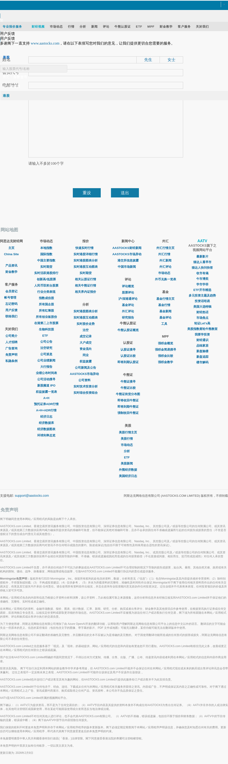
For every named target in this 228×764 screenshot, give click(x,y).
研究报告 (128, 317)
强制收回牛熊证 (128, 413)
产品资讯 (11, 265)
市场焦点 (202, 317)
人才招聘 (11, 342)
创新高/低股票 (46, 279)
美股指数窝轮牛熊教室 (202, 329)
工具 (165, 324)
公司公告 (46, 341)
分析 (128, 451)
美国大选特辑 (202, 306)
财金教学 (11, 272)
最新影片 (202, 256)
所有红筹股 (46, 310)
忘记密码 (11, 304)
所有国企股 (46, 304)
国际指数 (46, 254)
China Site (11, 254)
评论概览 (128, 286)
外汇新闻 (165, 260)
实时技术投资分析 (86, 386)
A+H (46, 398)
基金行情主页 (165, 298)
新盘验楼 (202, 351)
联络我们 (11, 316)
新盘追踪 (202, 356)
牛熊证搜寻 (128, 381)
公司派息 (46, 354)
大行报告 (46, 366)
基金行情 (165, 305)
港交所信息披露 (128, 260)
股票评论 (128, 292)
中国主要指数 (46, 260)
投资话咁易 (202, 301)
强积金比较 (165, 356)
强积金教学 (165, 362)
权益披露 (86, 361)
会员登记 (11, 291)
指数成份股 (46, 298)
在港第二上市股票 (46, 323)
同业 (86, 355)
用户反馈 (11, 310)
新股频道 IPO (46, 385)
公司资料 (85, 380)
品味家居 (202, 345)
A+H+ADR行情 (46, 410)
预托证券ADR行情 (46, 404)
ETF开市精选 (202, 290)
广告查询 (11, 348)
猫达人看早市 (202, 262)
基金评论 (128, 305)
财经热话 (202, 312)
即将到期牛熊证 (128, 406)
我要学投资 (202, 334)
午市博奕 (202, 278)
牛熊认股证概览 (128, 330)
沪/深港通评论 (127, 298)
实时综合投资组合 (86, 392)
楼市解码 (202, 362)
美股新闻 (128, 463)
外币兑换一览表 (165, 279)
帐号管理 (11, 297)
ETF (46, 335)
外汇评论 (128, 311)
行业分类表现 (46, 291)
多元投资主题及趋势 (202, 295)
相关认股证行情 (85, 279)
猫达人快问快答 (202, 267)
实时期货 (46, 266)
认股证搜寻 (128, 349)
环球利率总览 (46, 435)
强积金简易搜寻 (165, 349)
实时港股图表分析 (86, 260)
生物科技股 (46, 329)
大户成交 (86, 342)
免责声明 (11, 354)
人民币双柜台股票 (46, 285)
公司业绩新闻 (46, 360)
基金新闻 (165, 311)
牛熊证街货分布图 (128, 394)
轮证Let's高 (202, 323)
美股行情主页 (128, 432)
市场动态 (128, 445)
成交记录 (86, 336)
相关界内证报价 (85, 291)
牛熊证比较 (128, 388)
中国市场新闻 (128, 266)
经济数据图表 (46, 429)
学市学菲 (202, 284)
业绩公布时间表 (46, 373)
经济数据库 (46, 423)
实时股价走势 (86, 324)
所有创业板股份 (46, 317)
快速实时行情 (85, 248)
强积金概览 (165, 343)
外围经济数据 (128, 469)
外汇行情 (165, 254)
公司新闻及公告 (85, 367)
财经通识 (202, 340)
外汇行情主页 (165, 248)
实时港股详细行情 (86, 254)
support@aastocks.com (32, 495)
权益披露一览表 (46, 391)
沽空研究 (46, 348)
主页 (11, 248)
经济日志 (46, 416)
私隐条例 (11, 361)
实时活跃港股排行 (46, 273)
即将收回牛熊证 (128, 400)
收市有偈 (202, 273)
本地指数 (46, 248)
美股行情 (128, 438)
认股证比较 (128, 356)
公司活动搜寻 (46, 379)
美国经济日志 (128, 476)
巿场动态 (165, 273)
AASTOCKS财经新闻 (128, 248)
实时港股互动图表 (86, 266)
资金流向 (86, 349)
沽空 (86, 330)
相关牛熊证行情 (85, 285)
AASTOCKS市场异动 (85, 374)
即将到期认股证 (128, 362)
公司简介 (11, 336)
